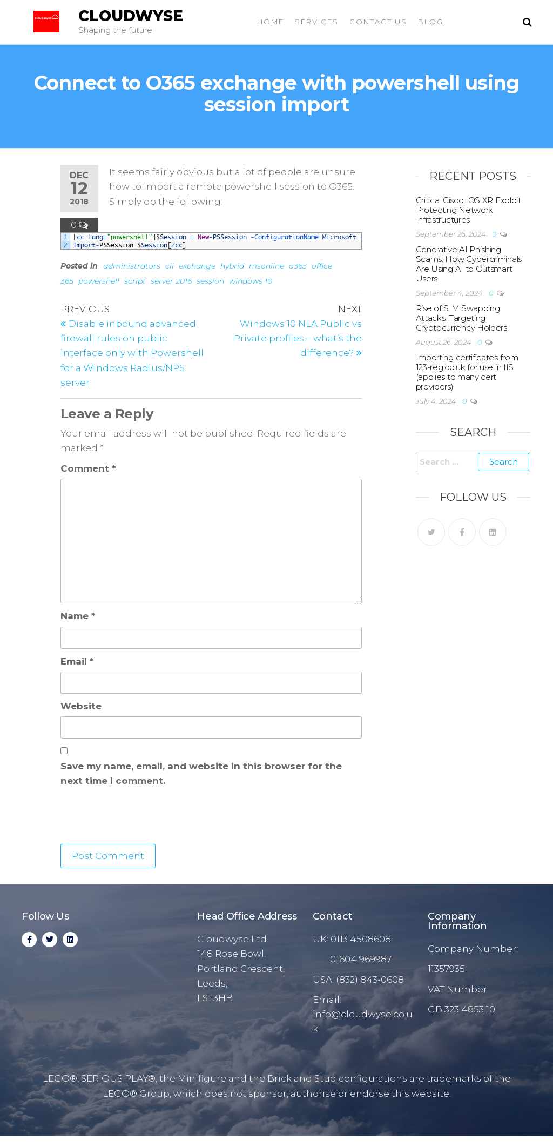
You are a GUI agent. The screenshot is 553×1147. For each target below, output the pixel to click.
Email (77, 661)
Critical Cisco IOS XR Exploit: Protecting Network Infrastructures (469, 210)
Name (78, 616)
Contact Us (378, 21)
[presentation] (142, 817)
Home (270, 21)
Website (81, 706)
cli (169, 266)
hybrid (232, 266)
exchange (197, 266)
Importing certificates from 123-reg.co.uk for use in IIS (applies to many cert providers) (467, 372)
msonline (266, 266)
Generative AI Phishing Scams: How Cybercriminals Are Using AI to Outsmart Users (469, 264)
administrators (131, 266)
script (135, 281)
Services (317, 21)
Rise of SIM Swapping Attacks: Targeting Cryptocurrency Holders (461, 318)
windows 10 (250, 281)
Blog (430, 21)
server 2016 (171, 281)
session (210, 281)
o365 (298, 266)
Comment (88, 468)
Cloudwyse (130, 15)
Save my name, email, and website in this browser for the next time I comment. (201, 773)
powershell (98, 281)
